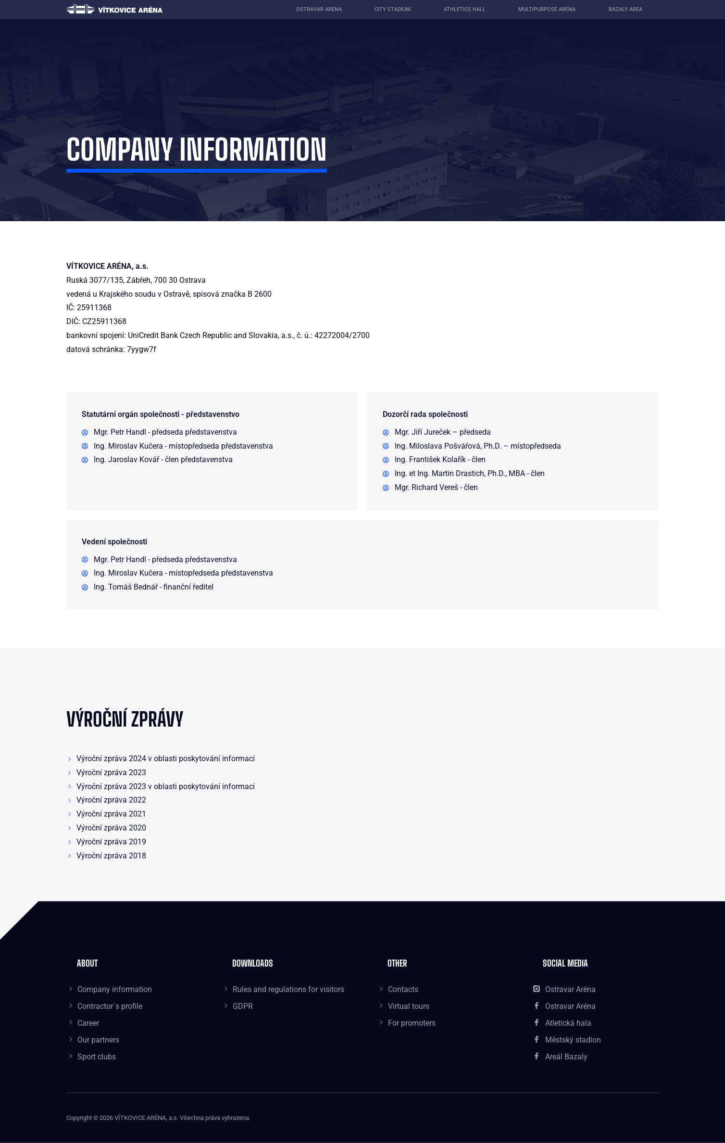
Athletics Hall (465, 9)
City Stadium (393, 9)
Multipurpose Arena (546, 9)
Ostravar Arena (319, 9)
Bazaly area (625, 9)
